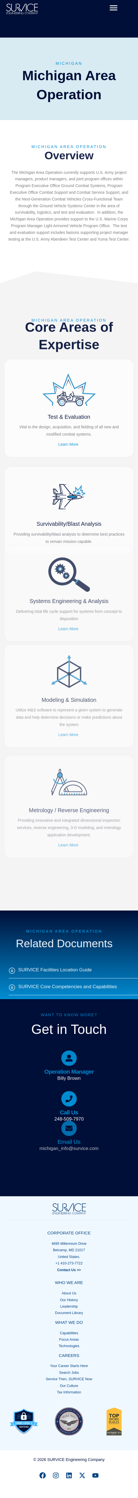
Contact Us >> (69, 1270)
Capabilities (69, 1333)
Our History (69, 1300)
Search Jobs (69, 1373)
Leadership (69, 1306)
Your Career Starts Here (69, 1366)
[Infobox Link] (69, 1037)
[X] (82, 1475)
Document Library (69, 1313)
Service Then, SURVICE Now (69, 1379)
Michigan (69, 63)
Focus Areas (69, 1340)
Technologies (69, 1346)
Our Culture (69, 1386)
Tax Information (69, 1392)
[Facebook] (42, 1475)
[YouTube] (95, 1475)
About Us (69, 1293)
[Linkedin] (69, 1475)
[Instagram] (56, 1475)
